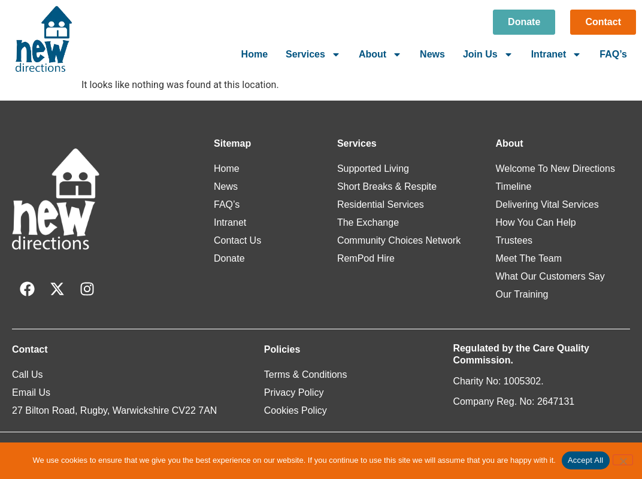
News (432, 54)
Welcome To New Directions (554, 168)
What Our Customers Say (549, 276)
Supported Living (373, 168)
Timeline (513, 186)
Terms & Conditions (305, 374)
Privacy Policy (294, 392)
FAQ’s (613, 54)
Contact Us (237, 240)
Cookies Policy (295, 410)
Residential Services (380, 204)
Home (254, 54)
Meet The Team (528, 258)
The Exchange (368, 222)
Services (313, 54)
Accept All (586, 460)
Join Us (488, 54)
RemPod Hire (366, 258)
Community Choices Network (399, 240)
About (380, 54)
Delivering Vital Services (546, 204)
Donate (229, 258)
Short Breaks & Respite (387, 186)
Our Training (521, 294)
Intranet (556, 54)
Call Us (27, 374)
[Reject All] (623, 459)
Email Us (31, 392)
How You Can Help (535, 222)
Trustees (513, 240)
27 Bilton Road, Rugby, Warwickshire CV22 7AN (114, 410)
